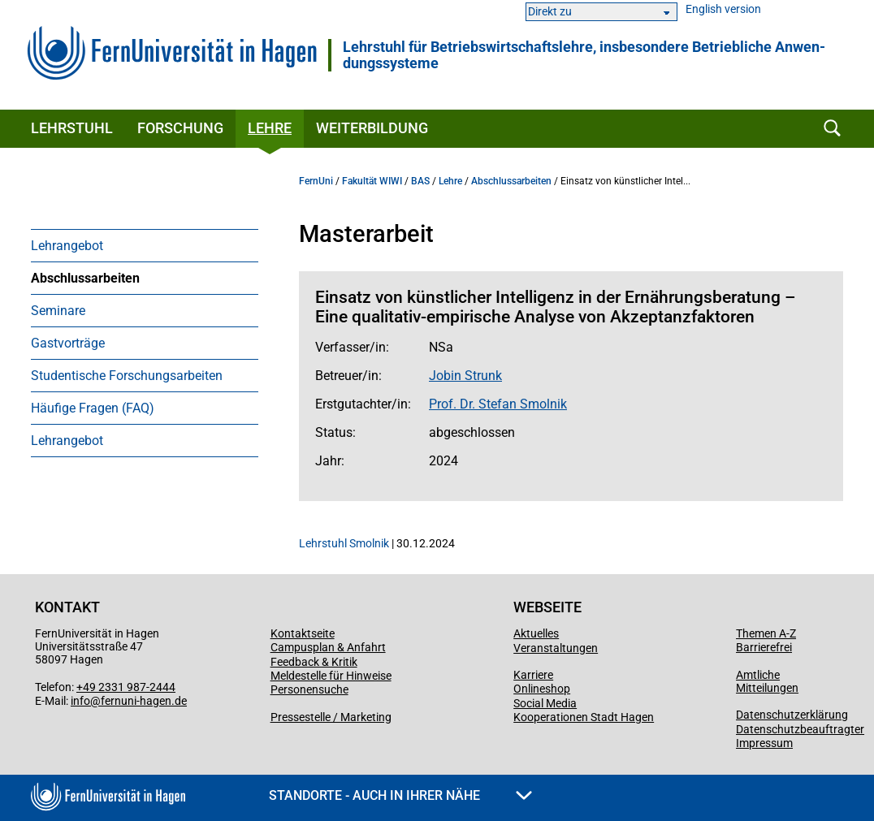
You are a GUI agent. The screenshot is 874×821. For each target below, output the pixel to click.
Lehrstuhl (72, 127)
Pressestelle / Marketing (331, 717)
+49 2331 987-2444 (125, 687)
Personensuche (309, 689)
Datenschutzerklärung (792, 714)
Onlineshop (541, 688)
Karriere (533, 674)
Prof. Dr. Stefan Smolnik (498, 404)
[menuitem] (144, 245)
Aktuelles (536, 633)
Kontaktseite (302, 633)
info (80, 700)
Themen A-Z (766, 633)
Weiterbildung (372, 127)
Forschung (180, 127)
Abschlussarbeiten (85, 278)
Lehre (270, 127)
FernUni (316, 181)
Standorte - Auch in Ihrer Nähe (400, 795)
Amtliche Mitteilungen (767, 681)
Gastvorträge (68, 343)
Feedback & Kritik (313, 661)
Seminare (58, 310)
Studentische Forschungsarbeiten (127, 375)
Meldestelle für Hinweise (331, 675)
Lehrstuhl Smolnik (344, 543)
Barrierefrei (764, 647)
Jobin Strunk (465, 375)
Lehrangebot (67, 245)
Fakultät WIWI (372, 181)
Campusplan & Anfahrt (328, 647)
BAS (420, 181)
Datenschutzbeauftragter (800, 729)
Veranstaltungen (555, 648)
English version (723, 9)
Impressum (764, 743)
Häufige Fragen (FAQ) (92, 408)
